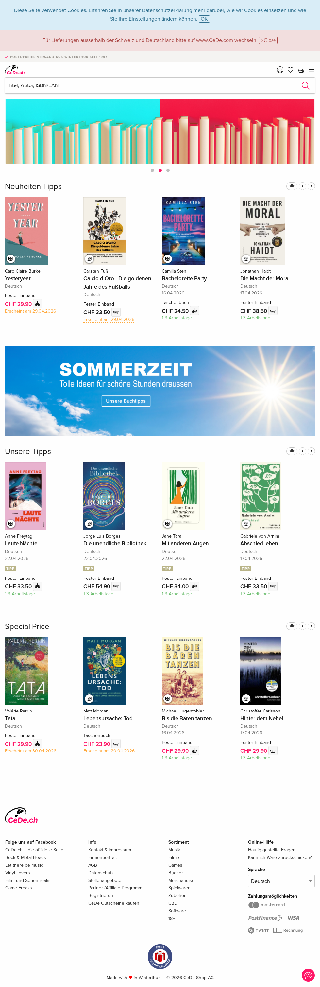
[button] (152, 170)
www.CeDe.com (214, 40)
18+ (171, 918)
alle (292, 186)
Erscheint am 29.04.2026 (30, 311)
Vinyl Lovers (17, 873)
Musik (174, 850)
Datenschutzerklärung (167, 10)
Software (177, 911)
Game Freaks (18, 888)
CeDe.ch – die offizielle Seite (34, 850)
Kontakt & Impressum (109, 850)
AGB (92, 865)
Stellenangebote (104, 880)
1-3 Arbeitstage (177, 318)
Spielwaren (179, 888)
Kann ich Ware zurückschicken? (280, 857)
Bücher (175, 873)
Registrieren (100, 895)
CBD (172, 903)
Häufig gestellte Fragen (271, 850)
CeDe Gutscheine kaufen (113, 903)
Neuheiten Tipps (33, 186)
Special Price (27, 626)
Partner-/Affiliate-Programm (115, 888)
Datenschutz (101, 873)
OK (204, 19)
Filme (173, 857)
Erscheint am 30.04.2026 (30, 751)
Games (175, 865)
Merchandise (181, 880)
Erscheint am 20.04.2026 (109, 751)
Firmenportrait (102, 857)
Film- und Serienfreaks (28, 880)
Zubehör (177, 895)
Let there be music (24, 865)
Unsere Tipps (28, 451)
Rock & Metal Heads (25, 857)
